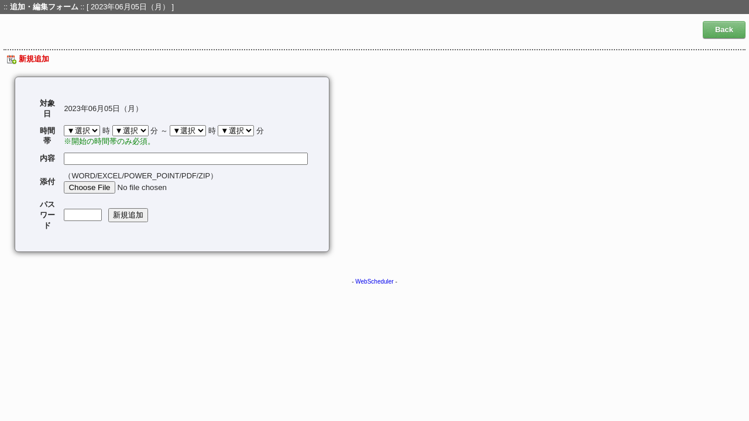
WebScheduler (374, 281)
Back (724, 29)
